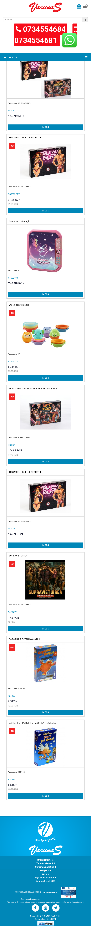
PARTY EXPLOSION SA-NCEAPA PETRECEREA (33, 388)
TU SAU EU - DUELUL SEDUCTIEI (25, 138)
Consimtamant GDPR (45, 867)
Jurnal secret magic (19, 221)
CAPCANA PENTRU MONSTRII (24, 639)
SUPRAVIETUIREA (18, 556)
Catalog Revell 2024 (45, 881)
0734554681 (36, 40)
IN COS (45, 127)
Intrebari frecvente (45, 860)
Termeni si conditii (45, 863)
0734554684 (44, 29)
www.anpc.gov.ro (50, 892)
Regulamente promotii (45, 877)
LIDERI (53, 919)
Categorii (11, 57)
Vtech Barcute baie (19, 305)
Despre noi (45, 870)
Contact (45, 874)
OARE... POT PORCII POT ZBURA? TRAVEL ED (32, 723)
